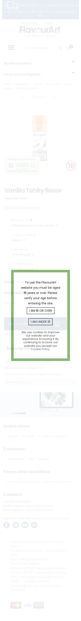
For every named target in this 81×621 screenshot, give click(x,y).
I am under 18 (40, 322)
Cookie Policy (40, 349)
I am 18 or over (40, 311)
